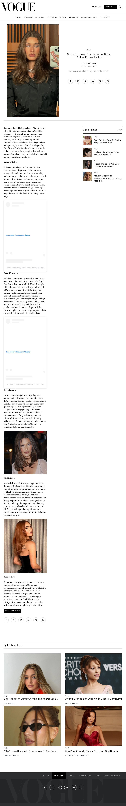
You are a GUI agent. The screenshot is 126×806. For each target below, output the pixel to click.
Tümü (120, 130)
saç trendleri (12, 610)
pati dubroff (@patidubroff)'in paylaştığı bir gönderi (25, 384)
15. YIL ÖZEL (105, 17)
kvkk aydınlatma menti (108, 775)
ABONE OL (111, 7)
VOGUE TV (73, 17)
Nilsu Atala (92, 63)
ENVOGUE (39, 17)
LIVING (63, 17)
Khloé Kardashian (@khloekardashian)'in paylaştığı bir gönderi (29, 268)
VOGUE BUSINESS (89, 17)
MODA (18, 17)
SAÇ (89, 50)
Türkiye (59, 775)
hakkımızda (85, 775)
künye (72, 775)
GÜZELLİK (28, 17)
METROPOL (52, 17)
